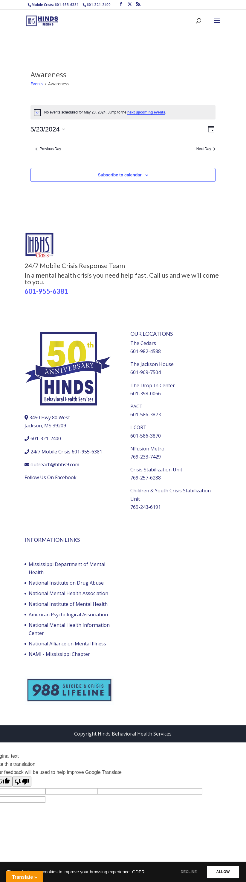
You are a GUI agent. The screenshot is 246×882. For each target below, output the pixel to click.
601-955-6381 (46, 291)
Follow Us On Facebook (51, 477)
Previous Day (48, 149)
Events (36, 84)
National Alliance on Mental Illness (67, 643)
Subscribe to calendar (119, 175)
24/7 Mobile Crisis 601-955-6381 (66, 451)
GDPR (138, 871)
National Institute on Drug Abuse (66, 583)
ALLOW (221, 872)
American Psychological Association (68, 614)
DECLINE (185, 872)
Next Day (206, 149)
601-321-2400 (99, 4)
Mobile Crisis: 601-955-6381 (55, 4)
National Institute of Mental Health (68, 604)
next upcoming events (146, 112)
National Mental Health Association (68, 593)
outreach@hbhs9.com (54, 464)
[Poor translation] (21, 781)
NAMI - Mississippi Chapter (59, 654)
